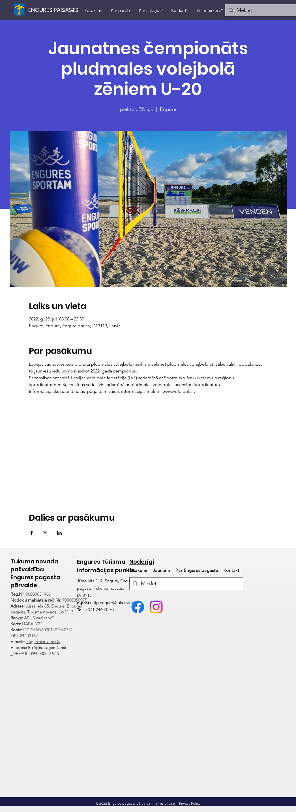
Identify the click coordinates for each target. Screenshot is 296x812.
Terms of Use (164, 803)
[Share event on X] (45, 533)
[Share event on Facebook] (31, 533)
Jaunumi (161, 570)
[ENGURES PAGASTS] (54, 10)
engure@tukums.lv (43, 641)
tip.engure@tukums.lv (114, 602)
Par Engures (196, 570)
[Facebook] (137, 606)
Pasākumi (138, 570)
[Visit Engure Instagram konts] (156, 606)
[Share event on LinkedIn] (59, 533)
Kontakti (232, 570)
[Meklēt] (186, 584)
